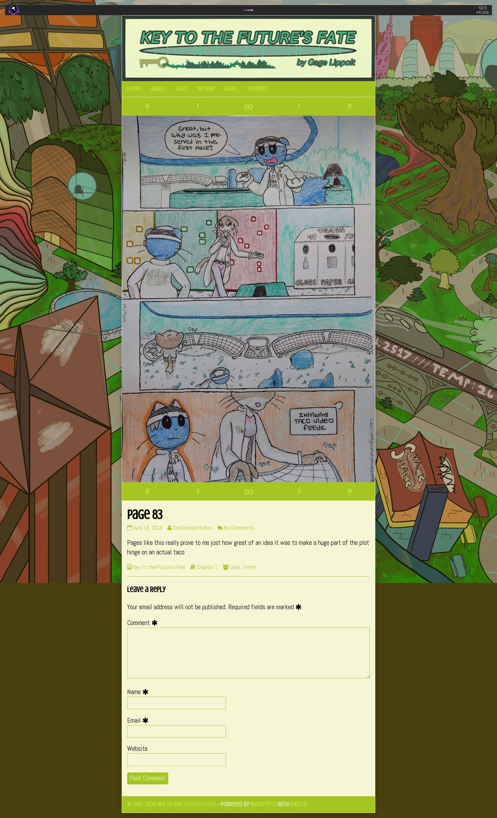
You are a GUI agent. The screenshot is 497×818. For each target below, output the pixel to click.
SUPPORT (257, 89)
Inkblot (299, 804)
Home (134, 89)
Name (139, 692)
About (158, 89)
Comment (144, 623)
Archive (206, 89)
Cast (181, 89)
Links (231, 89)
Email (139, 720)
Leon (235, 567)
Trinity (249, 567)
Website (137, 749)
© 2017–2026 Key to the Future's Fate (171, 804)
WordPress (263, 804)
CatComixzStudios (192, 527)
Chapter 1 (207, 567)
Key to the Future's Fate (159, 567)
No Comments (239, 527)
